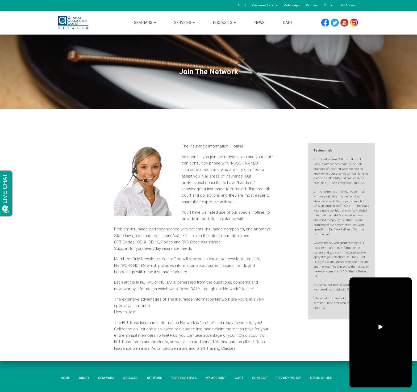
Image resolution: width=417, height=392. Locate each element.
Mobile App (291, 5)
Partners (312, 5)
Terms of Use (321, 378)
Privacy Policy (288, 378)
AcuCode (130, 378)
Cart (288, 22)
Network (154, 378)
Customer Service (264, 5)
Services (184, 22)
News (260, 22)
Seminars (145, 22)
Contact (329, 5)
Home (65, 378)
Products (224, 22)
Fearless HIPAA (184, 378)
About (242, 5)
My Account (349, 5)
